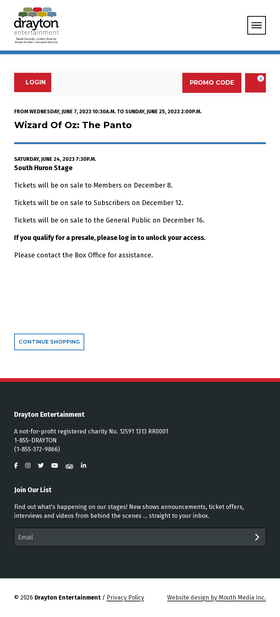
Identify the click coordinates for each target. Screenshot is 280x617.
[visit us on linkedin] (83, 465)
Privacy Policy (125, 597)
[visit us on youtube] (54, 465)
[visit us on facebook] (16, 465)
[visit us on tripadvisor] (69, 465)
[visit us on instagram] (27, 465)
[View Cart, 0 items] (255, 82)
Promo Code (212, 82)
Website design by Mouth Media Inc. (216, 597)
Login (32, 82)
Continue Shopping (49, 341)
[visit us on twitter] (41, 465)
